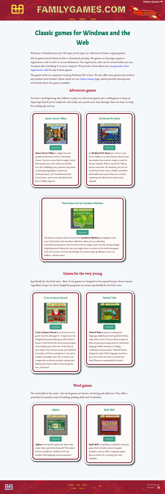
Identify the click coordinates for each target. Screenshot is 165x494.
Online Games (87, 78)
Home (72, 19)
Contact (71, 485)
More (83, 19)
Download (56, 148)
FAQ (78, 485)
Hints (93, 19)
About (84, 485)
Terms (81, 488)
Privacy (74, 488)
